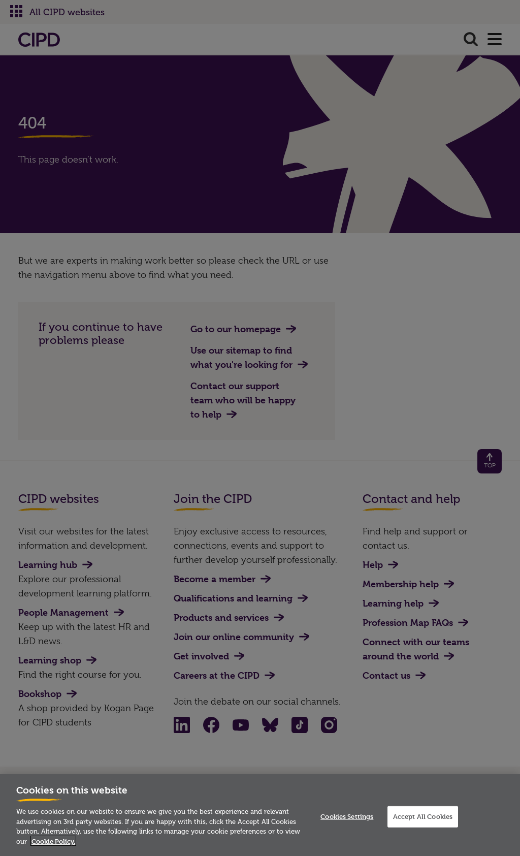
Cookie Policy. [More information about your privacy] (53, 845)
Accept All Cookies (422, 820)
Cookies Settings (346, 820)
